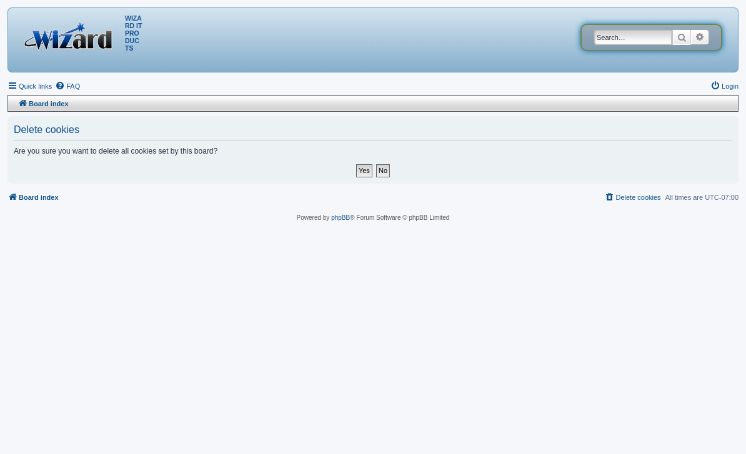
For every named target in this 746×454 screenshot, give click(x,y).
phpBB (340, 217)
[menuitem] (67, 86)
